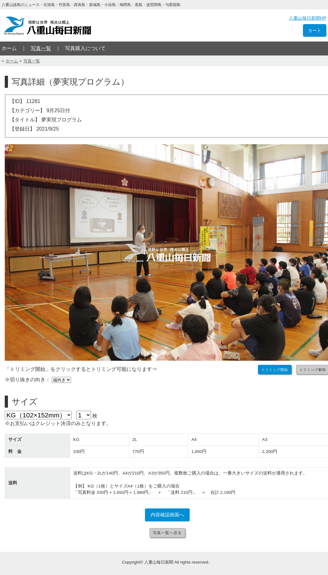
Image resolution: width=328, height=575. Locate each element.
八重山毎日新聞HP (307, 18)
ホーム (9, 48)
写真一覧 (41, 48)
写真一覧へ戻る (167, 533)
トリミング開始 (274, 369)
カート (314, 30)
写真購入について (85, 48)
